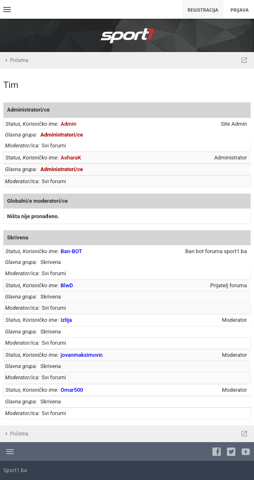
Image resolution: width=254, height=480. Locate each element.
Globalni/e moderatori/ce (37, 201)
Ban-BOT (71, 251)
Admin (68, 124)
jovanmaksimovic (82, 355)
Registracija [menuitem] (202, 10)
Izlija (66, 320)
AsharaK (71, 157)
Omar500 (72, 390)
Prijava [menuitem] (239, 10)
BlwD (67, 285)
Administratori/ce (28, 110)
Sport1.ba (15, 470)
